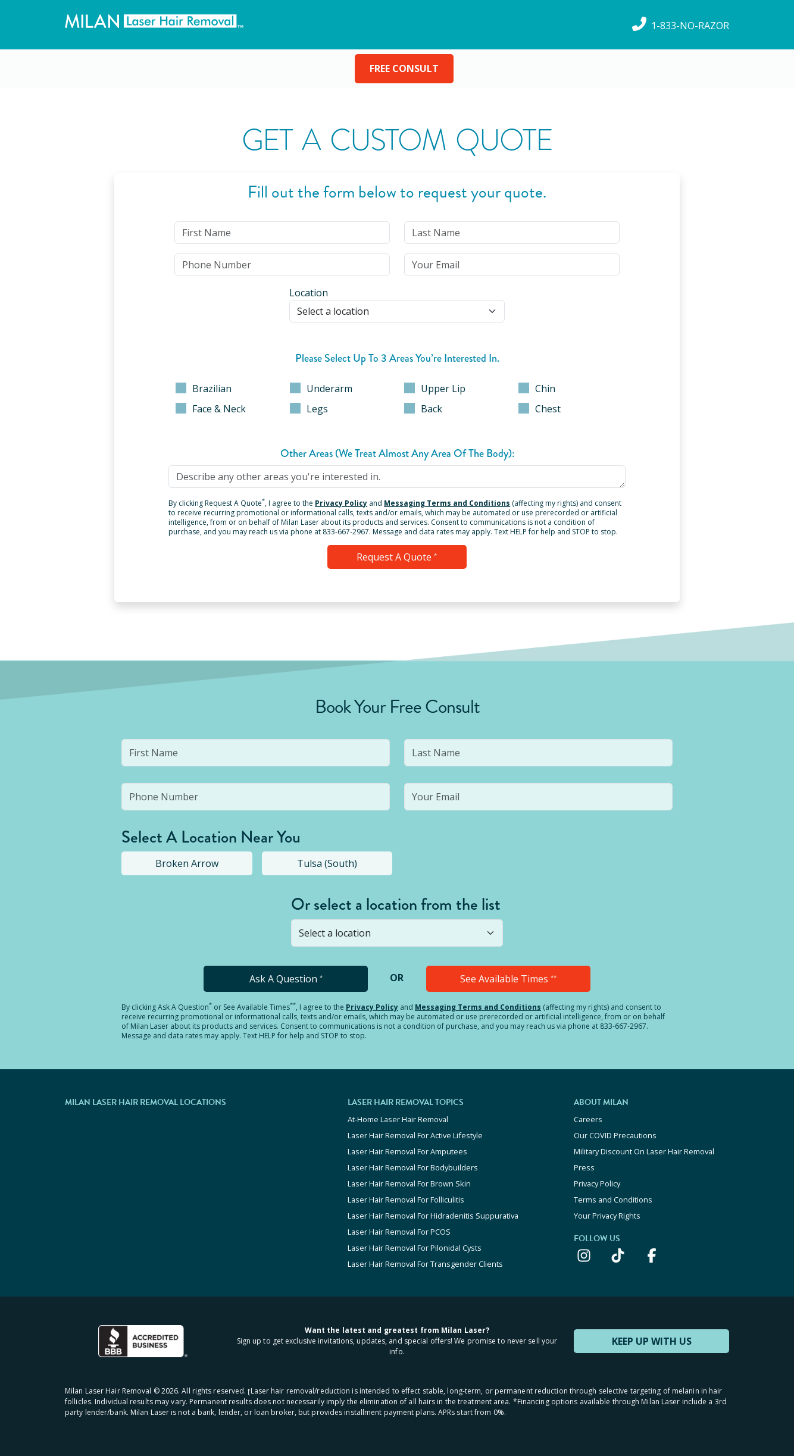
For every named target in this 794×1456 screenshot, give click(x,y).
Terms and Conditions (613, 1199)
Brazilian (204, 388)
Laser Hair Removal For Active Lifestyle (415, 1135)
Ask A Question (286, 978)
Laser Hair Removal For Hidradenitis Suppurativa (433, 1215)
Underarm (321, 388)
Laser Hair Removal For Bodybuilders (413, 1167)
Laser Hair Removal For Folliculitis (406, 1199)
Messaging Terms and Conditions (447, 503)
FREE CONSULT (404, 68)
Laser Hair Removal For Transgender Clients (425, 1263)
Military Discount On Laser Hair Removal (644, 1151)
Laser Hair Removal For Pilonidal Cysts (415, 1247)
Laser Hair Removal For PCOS (399, 1231)
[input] (282, 232)
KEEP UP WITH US (652, 1341)
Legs (309, 408)
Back (423, 408)
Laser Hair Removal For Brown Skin (409, 1183)
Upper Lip (434, 388)
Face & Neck (211, 408)
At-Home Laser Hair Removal (398, 1119)
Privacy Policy (341, 503)
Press (584, 1167)
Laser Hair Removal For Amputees (407, 1151)
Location (308, 292)
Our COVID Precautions (615, 1135)
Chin (536, 388)
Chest (539, 408)
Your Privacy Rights (607, 1215)
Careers (588, 1119)
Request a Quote (397, 556)
